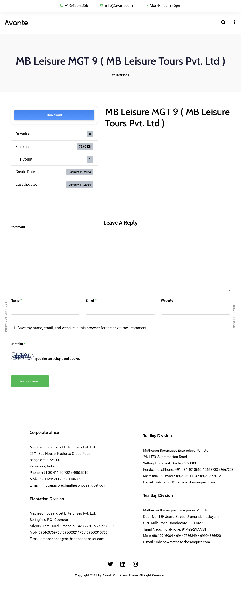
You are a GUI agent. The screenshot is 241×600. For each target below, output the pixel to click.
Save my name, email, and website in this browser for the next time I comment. (82, 328)
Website (167, 300)
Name (15, 300)
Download (54, 115)
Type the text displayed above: (57, 359)
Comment (18, 227)
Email (90, 300)
